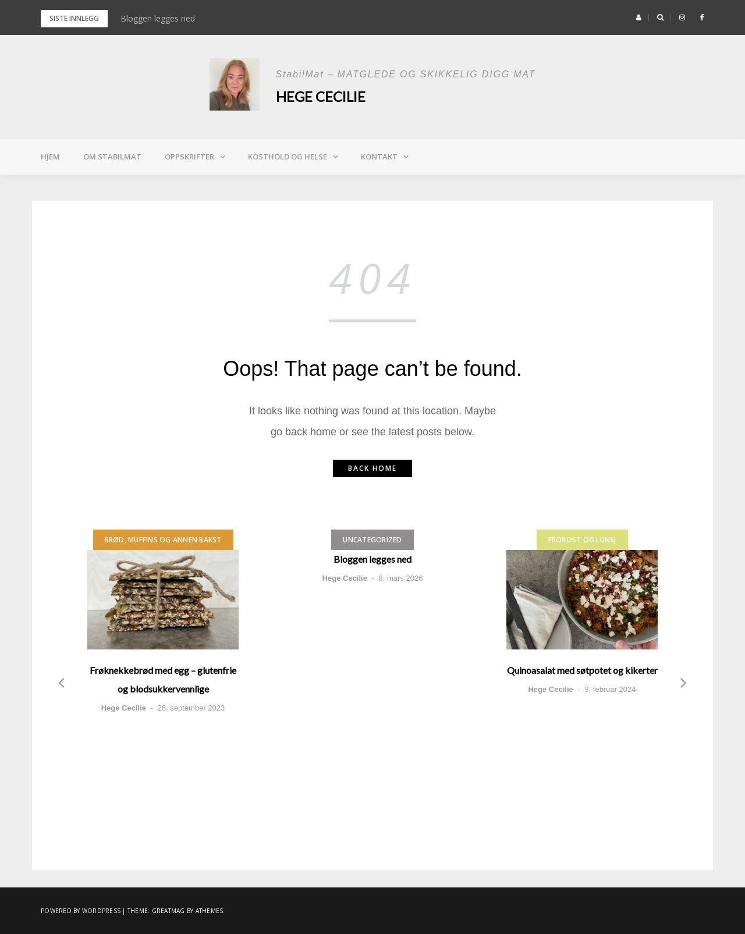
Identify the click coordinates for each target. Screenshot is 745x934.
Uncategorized (372, 540)
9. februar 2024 (610, 689)
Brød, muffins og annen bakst (163, 540)
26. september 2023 (191, 708)
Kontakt (379, 156)
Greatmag (168, 911)
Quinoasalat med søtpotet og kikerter (582, 670)
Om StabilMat (112, 156)
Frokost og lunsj (582, 540)
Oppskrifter (189, 156)
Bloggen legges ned (157, 18)
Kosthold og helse (287, 156)
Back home (372, 468)
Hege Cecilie (321, 96)
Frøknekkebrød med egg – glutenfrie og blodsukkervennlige (163, 679)
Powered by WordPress (80, 911)
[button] (638, 17)
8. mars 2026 (401, 578)
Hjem (50, 156)
